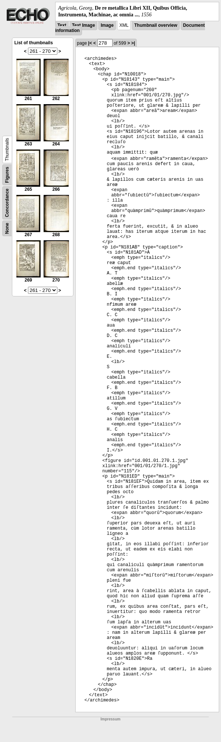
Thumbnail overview (155, 25)
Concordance (7, 203)
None (7, 228)
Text (61, 25)
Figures (7, 175)
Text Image (83, 25)
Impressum (110, 719)
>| (133, 43)
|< (90, 43)
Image (107, 25)
